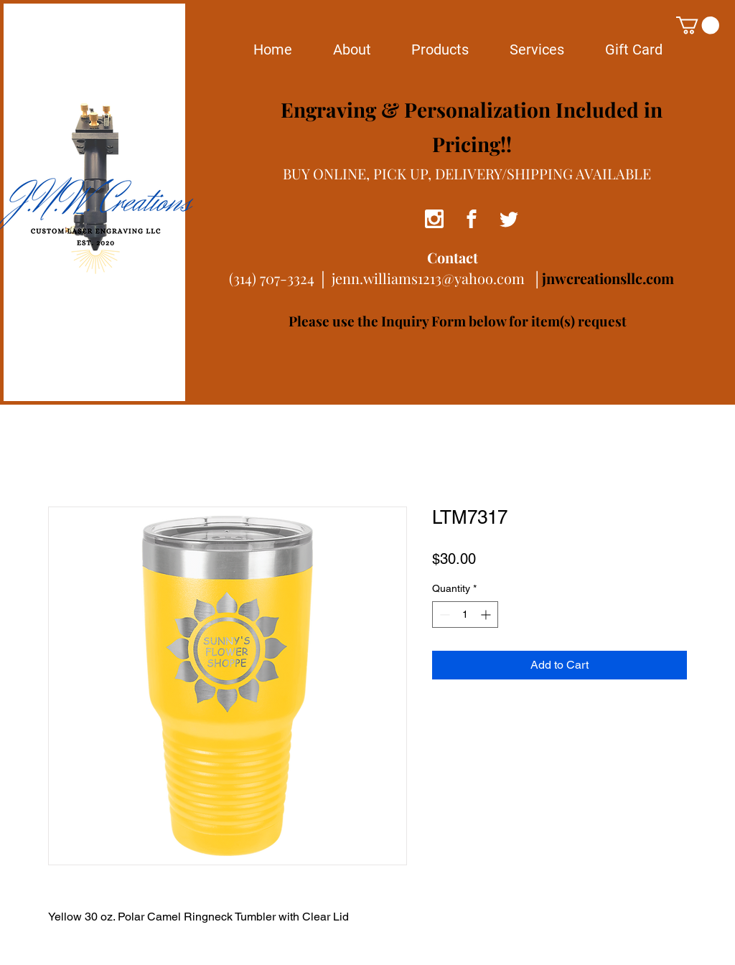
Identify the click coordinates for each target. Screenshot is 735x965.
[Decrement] (443, 614)
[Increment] (487, 614)
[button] (697, 25)
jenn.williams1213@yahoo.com (428, 278)
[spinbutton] (465, 614)
